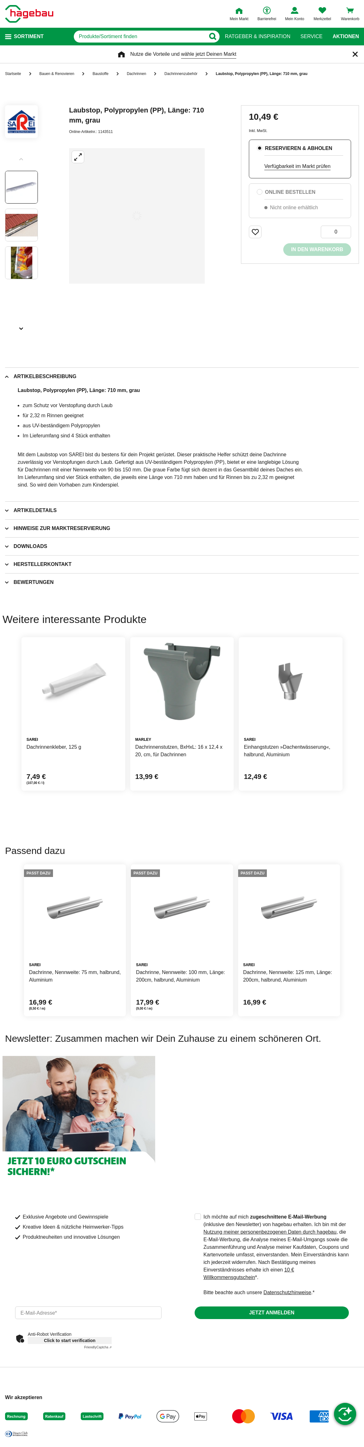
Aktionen (345, 36)
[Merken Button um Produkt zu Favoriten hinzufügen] (255, 232)
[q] (139, 37)
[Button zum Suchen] (212, 37)
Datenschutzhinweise (287, 1292)
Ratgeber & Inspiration (257, 36)
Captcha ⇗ (98, 1347)
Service (311, 36)
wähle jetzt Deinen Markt (208, 54)
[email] (88, 1313)
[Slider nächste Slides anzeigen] (21, 326)
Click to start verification (69, 1340)
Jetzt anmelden (271, 1312)
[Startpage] (29, 14)
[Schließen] (355, 54)
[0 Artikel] (336, 232)
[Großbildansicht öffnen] (137, 216)
